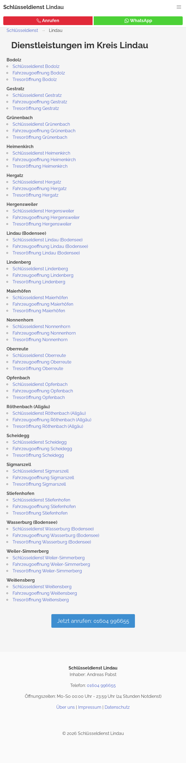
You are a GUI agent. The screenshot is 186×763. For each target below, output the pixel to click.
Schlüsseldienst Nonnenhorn (41, 326)
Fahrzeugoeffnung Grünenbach (44, 130)
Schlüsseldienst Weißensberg (42, 586)
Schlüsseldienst (24, 7)
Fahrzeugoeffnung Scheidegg (42, 448)
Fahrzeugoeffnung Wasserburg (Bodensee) (56, 535)
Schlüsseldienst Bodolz (36, 66)
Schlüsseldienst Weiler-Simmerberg (49, 557)
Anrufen (48, 20)
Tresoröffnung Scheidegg (38, 455)
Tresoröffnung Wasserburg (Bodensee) (52, 542)
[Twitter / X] (93, 720)
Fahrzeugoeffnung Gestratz (40, 101)
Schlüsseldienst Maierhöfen (40, 297)
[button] (179, 7)
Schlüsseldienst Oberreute (39, 355)
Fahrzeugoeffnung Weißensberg (45, 593)
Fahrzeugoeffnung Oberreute (42, 362)
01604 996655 (101, 685)
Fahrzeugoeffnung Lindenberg (43, 275)
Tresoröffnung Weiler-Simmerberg (47, 570)
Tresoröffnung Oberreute (38, 368)
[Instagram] (80, 720)
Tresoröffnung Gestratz (36, 108)
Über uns (65, 707)
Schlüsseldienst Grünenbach (41, 124)
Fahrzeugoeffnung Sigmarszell (43, 477)
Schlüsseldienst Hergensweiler (43, 211)
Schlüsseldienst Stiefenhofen (41, 500)
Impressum (89, 707)
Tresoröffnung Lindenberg (39, 281)
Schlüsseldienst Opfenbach (40, 384)
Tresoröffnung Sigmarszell (39, 484)
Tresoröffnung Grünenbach (40, 137)
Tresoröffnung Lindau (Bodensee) (46, 253)
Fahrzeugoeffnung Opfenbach (43, 390)
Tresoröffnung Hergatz (35, 195)
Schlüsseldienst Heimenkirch (41, 153)
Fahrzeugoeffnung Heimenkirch (44, 159)
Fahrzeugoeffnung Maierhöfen (43, 304)
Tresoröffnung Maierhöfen (39, 310)
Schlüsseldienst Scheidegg (40, 442)
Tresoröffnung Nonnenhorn (40, 339)
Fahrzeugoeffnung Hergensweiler (46, 217)
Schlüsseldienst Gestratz (37, 95)
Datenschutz (117, 707)
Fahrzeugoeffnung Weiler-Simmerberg (51, 564)
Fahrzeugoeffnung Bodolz (39, 73)
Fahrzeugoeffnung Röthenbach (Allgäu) (52, 419)
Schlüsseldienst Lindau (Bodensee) (47, 239)
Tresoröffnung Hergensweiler (42, 224)
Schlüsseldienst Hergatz (37, 182)
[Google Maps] (106, 720)
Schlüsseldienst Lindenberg (40, 268)
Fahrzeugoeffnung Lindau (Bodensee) (50, 246)
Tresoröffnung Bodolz (35, 79)
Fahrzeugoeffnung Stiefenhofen (44, 506)
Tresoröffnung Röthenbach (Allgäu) (48, 426)
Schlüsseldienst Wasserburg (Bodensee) (53, 528)
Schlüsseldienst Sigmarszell (41, 471)
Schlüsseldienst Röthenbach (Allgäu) (49, 413)
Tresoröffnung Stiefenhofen (40, 513)
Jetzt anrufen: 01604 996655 (93, 621)
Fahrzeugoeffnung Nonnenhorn (44, 333)
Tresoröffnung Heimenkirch (40, 166)
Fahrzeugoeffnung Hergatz (40, 188)
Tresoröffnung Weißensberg (41, 599)
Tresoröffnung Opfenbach (39, 397)
